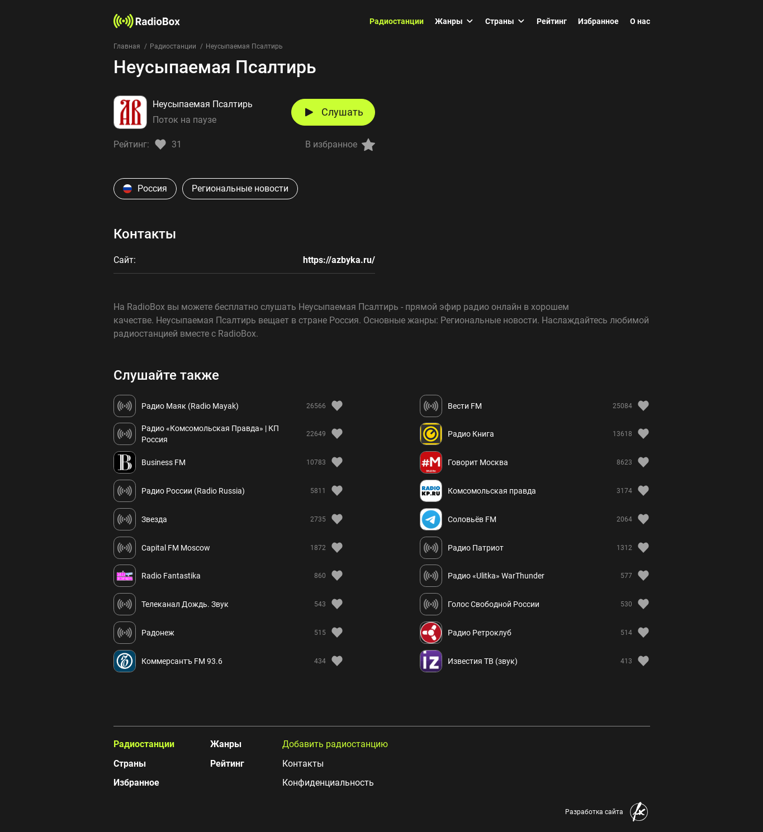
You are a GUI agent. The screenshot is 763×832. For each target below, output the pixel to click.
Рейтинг (552, 21)
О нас (640, 21)
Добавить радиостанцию (335, 744)
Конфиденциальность (328, 782)
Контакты (303, 763)
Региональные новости (240, 188)
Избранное (598, 21)
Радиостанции (396, 21)
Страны (505, 21)
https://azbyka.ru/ (339, 260)
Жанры (454, 21)
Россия (145, 188)
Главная (126, 46)
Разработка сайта (594, 812)
